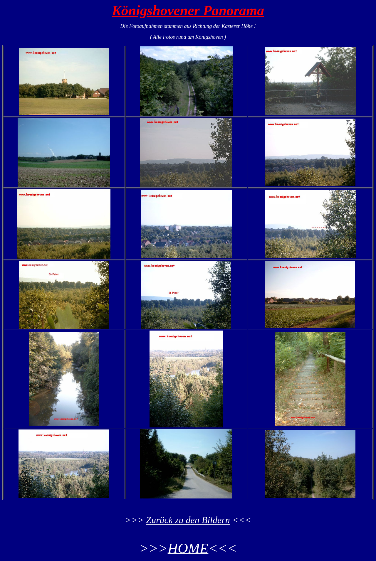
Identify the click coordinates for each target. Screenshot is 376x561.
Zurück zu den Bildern (188, 520)
